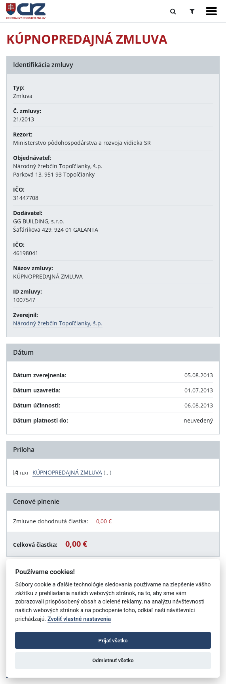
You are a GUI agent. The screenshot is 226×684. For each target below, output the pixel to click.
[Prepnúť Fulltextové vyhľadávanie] (173, 11)
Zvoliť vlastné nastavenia (79, 619)
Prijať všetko (113, 641)
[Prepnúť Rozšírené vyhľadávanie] (192, 11)
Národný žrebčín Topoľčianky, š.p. (58, 323)
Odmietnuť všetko (112, 660)
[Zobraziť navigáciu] (211, 11)
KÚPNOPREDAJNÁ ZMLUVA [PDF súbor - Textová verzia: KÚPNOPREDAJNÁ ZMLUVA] (67, 472)
